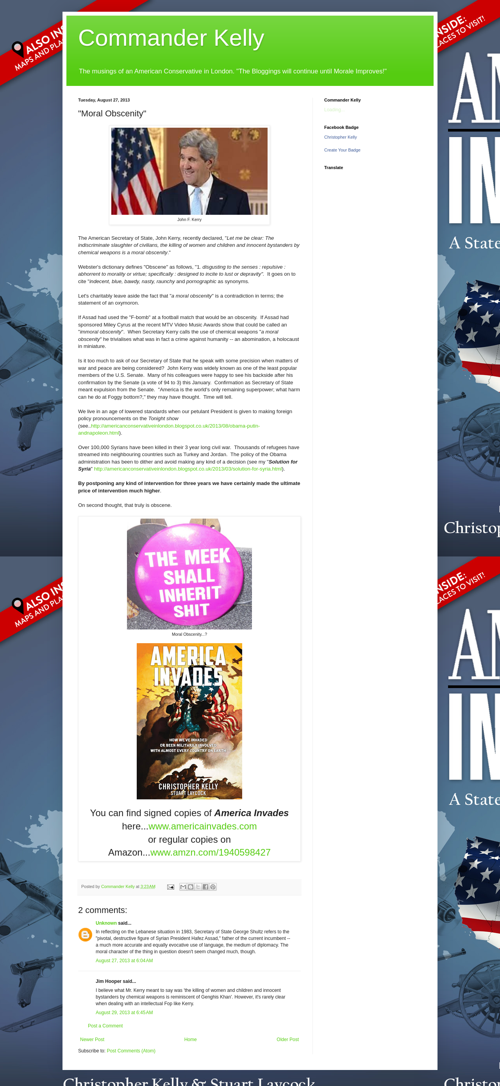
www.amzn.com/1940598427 (210, 852)
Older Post (288, 1039)
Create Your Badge (342, 150)
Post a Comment (105, 1026)
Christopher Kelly (340, 137)
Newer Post (92, 1039)
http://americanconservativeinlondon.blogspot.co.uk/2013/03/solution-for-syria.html (188, 469)
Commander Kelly (171, 38)
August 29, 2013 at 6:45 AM (124, 1012)
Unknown (106, 923)
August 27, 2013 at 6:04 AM (124, 960)
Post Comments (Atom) (131, 1051)
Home (190, 1039)
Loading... (334, 109)
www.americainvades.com (202, 826)
